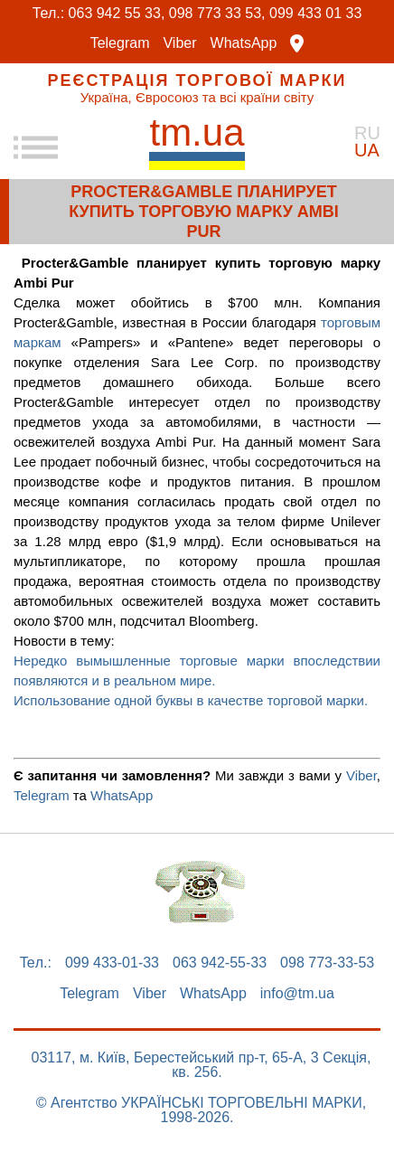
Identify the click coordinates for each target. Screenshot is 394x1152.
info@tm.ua (297, 994)
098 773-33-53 (327, 963)
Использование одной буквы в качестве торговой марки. (192, 700)
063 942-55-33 (220, 963)
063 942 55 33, (117, 13)
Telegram (120, 43)
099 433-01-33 (112, 963)
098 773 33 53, (217, 13)
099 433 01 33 (315, 13)
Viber (179, 43)
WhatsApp (244, 43)
